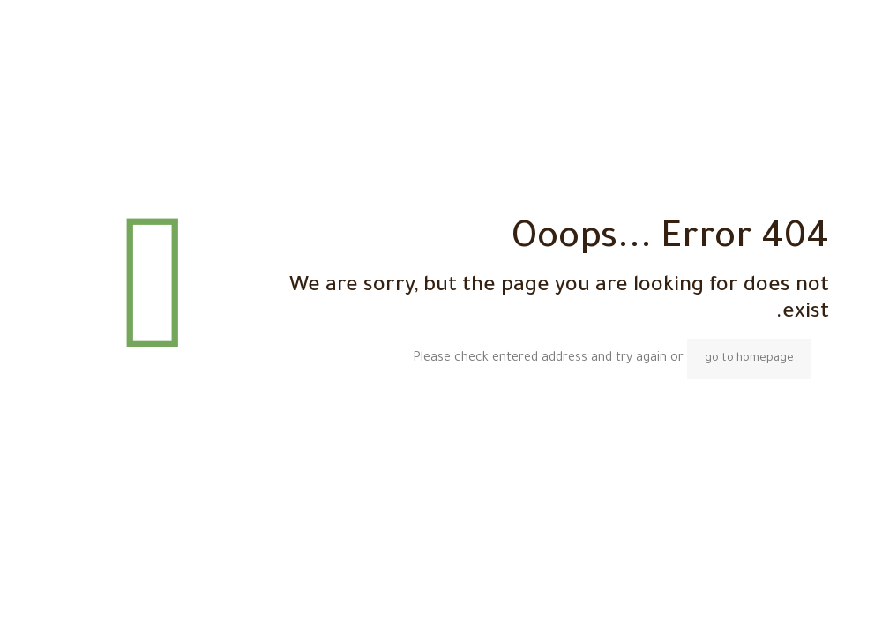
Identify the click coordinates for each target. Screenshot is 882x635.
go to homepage (749, 359)
